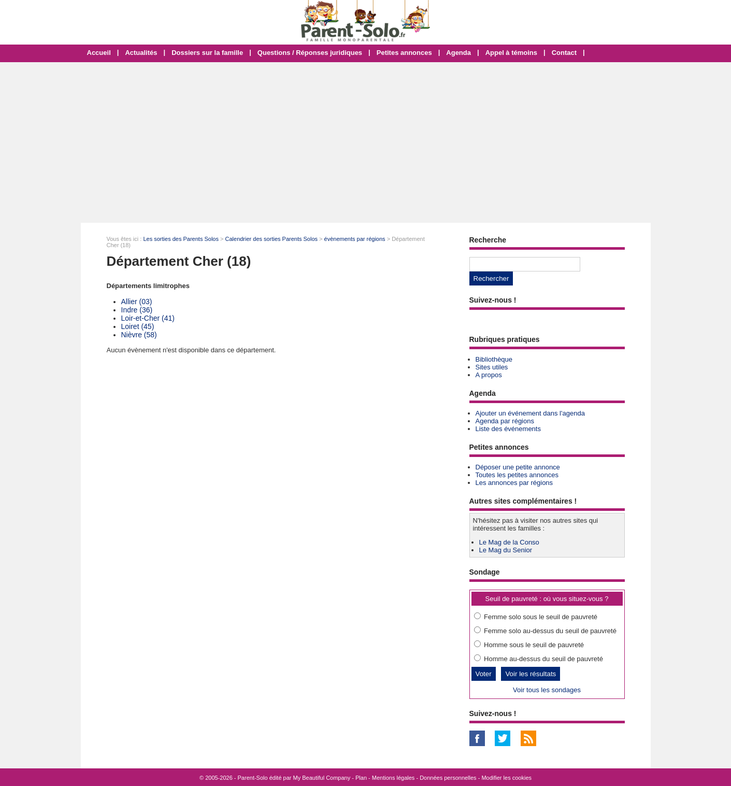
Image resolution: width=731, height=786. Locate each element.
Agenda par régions (505, 421)
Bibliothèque (494, 359)
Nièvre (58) (139, 335)
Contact (564, 52)
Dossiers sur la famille (207, 52)
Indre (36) (137, 310)
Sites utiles (492, 367)
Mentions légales (393, 778)
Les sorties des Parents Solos (181, 239)
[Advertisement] (366, 142)
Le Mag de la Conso (509, 542)
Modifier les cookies (506, 778)
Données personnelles (448, 778)
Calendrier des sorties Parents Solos (271, 239)
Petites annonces (404, 52)
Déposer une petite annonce (518, 467)
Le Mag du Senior (506, 550)
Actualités (141, 52)
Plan (361, 778)
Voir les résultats (530, 674)
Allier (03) (136, 301)
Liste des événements (508, 429)
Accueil (99, 52)
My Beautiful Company (322, 778)
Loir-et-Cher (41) (148, 318)
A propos (489, 375)
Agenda (458, 52)
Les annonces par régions (514, 483)
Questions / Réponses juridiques (309, 52)
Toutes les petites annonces (517, 475)
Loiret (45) (137, 326)
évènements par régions (354, 239)
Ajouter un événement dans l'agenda (530, 413)
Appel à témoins (511, 52)
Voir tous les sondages (547, 690)
